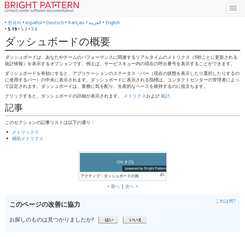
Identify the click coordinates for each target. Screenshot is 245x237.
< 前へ (113, 186)
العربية (95, 22)
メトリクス (134, 96)
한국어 (14, 22)
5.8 (34, 29)
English (112, 22)
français (76, 22)
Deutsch (55, 22)
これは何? (225, 201)
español (33, 22)
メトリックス (25, 132)
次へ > (131, 186)
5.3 (24, 29)
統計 (165, 96)
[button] (109, 219)
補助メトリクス (28, 138)
